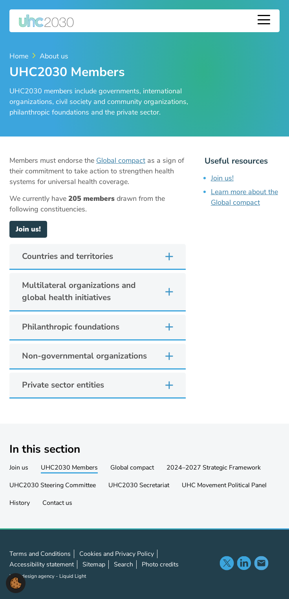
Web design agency (32, 576)
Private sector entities (63, 384)
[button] (16, 582)
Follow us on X (226, 563)
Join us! (28, 229)
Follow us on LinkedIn (244, 563)
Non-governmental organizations (84, 355)
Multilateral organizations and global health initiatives (78, 291)
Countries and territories (67, 256)
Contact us (261, 563)
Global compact (120, 160)
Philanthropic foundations (70, 326)
